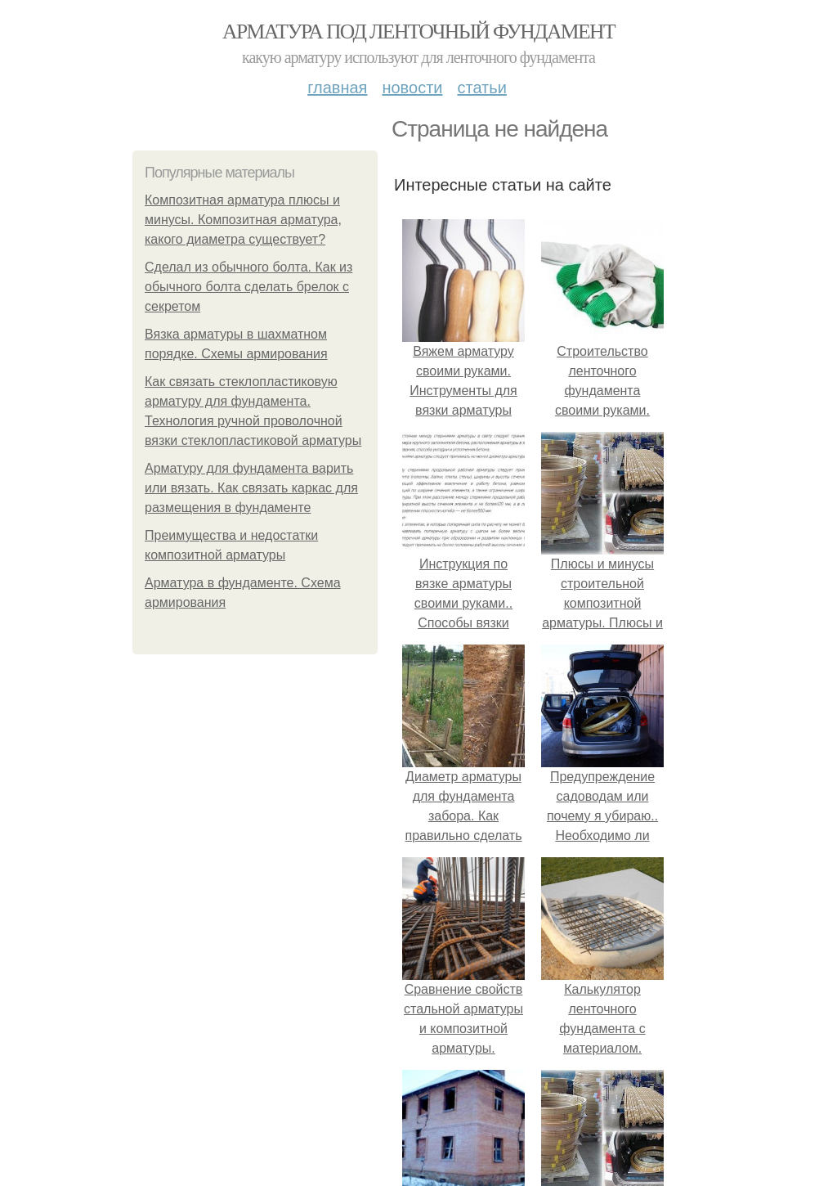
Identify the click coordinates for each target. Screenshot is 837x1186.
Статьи (481, 88)
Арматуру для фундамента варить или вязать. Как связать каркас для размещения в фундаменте (251, 487)
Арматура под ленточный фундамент (418, 31)
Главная (337, 88)
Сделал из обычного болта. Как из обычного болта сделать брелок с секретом (248, 286)
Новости (412, 88)
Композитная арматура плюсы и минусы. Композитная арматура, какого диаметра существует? (243, 219)
